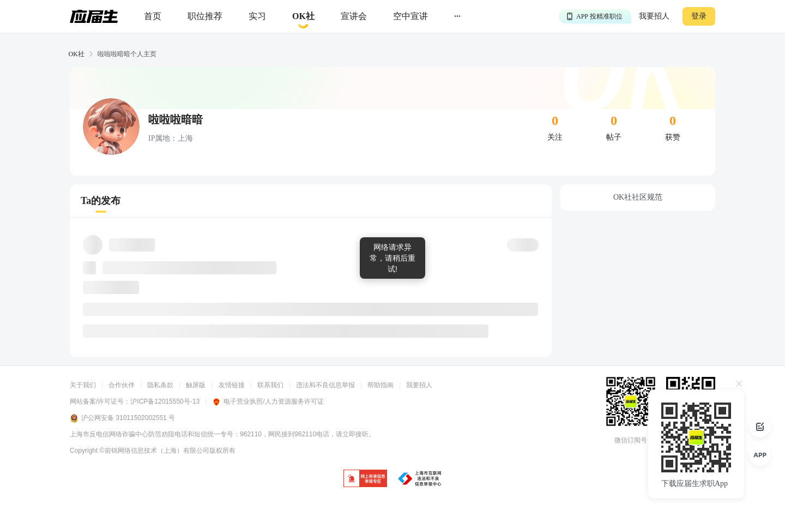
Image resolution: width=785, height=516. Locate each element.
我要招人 (654, 16)
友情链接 (232, 385)
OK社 (76, 54)
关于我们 (83, 385)
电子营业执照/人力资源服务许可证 (267, 401)
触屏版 (196, 385)
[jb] (365, 479)
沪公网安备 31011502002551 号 (122, 418)
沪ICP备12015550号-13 (165, 401)
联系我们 (270, 385)
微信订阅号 (630, 440)
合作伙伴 (121, 385)
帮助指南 (380, 385)
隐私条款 (160, 385)
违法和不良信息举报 (325, 385)
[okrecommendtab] (303, 16)
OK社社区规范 (637, 197)
